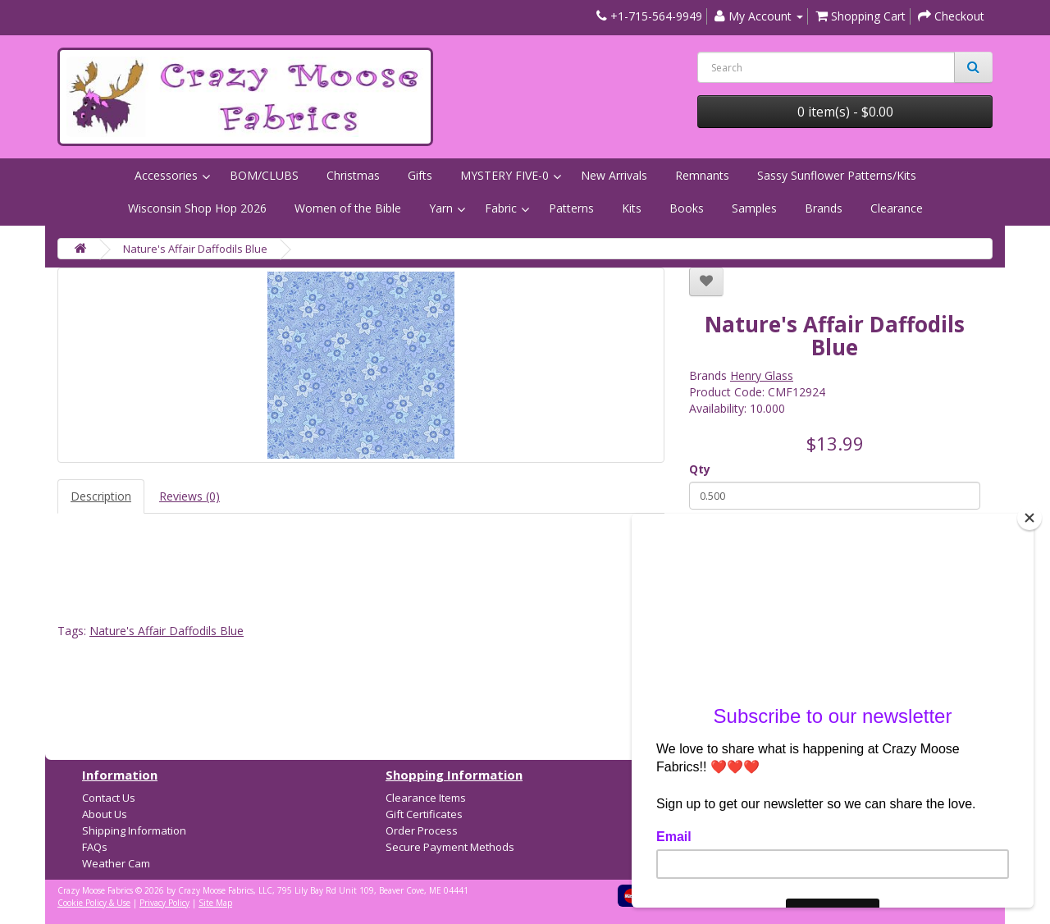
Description (101, 496)
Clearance (896, 208)
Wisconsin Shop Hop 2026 (197, 208)
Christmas (353, 175)
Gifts (420, 175)
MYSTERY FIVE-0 (504, 175)
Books (686, 208)
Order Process (422, 830)
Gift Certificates (424, 814)
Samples (754, 208)
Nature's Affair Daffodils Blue (195, 248)
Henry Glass (761, 375)
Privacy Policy (164, 902)
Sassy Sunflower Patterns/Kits (836, 175)
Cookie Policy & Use (93, 902)
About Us (104, 814)
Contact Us (108, 797)
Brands (823, 208)
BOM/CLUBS (264, 175)
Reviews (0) (189, 496)
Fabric (501, 208)
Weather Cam (116, 863)
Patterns (571, 208)
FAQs (94, 846)
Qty (699, 469)
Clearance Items (426, 797)
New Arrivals (614, 175)
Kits (631, 208)
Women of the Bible (347, 208)
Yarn (441, 208)
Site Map (215, 902)
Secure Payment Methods (450, 846)
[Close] (1029, 517)
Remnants (702, 175)
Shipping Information (134, 830)
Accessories (166, 175)
